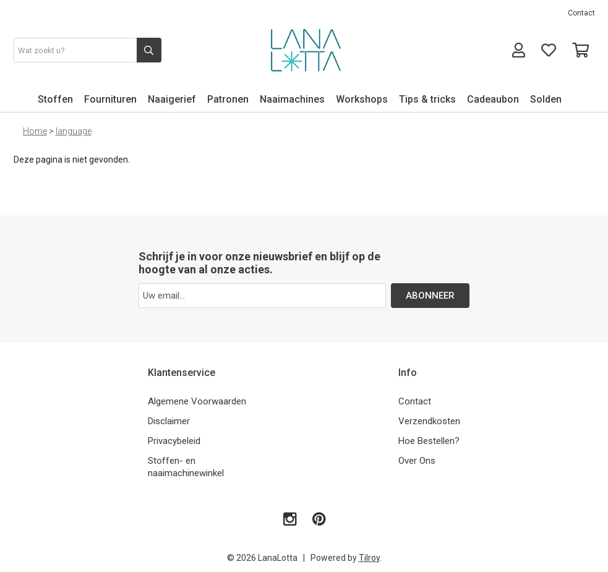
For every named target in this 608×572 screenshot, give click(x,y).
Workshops (362, 99)
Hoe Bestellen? (429, 440)
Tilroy (369, 558)
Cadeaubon (493, 99)
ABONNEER (430, 295)
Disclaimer (169, 421)
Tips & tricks (427, 99)
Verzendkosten (429, 421)
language (74, 131)
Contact (581, 13)
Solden (546, 99)
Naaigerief (172, 99)
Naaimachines (292, 99)
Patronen (228, 99)
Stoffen (55, 99)
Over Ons (416, 460)
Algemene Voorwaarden (197, 401)
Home (35, 131)
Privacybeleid (174, 440)
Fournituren (110, 99)
